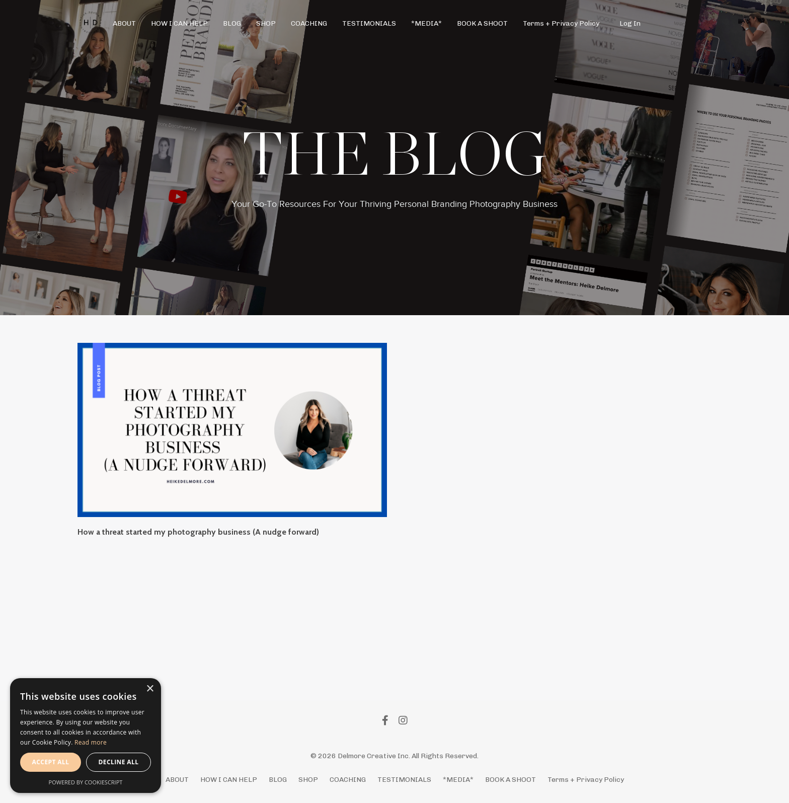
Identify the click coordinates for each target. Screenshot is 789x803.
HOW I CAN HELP (179, 23)
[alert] (85, 735)
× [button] (149, 689)
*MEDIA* (426, 23)
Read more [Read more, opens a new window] (90, 742)
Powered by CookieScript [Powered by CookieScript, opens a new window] (86, 782)
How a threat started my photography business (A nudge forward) (198, 532)
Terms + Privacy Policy (561, 23)
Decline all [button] (119, 762)
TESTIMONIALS (369, 23)
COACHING (309, 23)
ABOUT (124, 23)
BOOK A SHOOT (482, 23)
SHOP (266, 23)
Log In (630, 23)
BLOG (232, 23)
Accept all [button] (50, 762)
